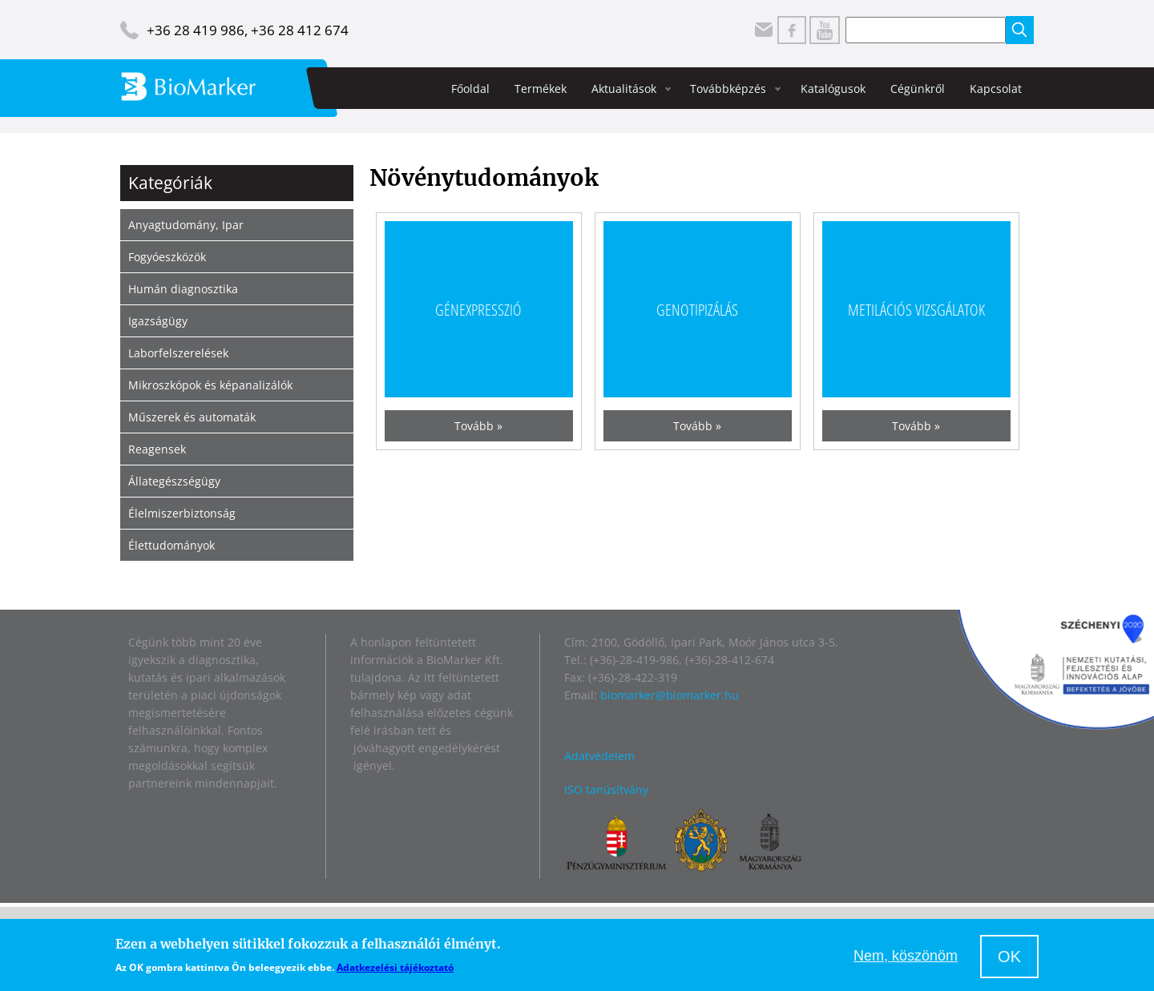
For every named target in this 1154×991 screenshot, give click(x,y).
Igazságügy (158, 320)
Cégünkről (917, 88)
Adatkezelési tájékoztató (395, 967)
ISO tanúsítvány (606, 789)
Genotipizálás (697, 309)
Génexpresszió (478, 309)
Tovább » (478, 425)
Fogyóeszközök (167, 256)
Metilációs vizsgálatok (916, 309)
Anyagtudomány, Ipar (186, 224)
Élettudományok (171, 545)
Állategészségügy (174, 481)
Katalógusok (833, 88)
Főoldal (470, 88)
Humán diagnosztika (183, 288)
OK (1009, 956)
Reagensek (157, 449)
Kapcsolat (996, 88)
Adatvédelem (599, 755)
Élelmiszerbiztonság (182, 513)
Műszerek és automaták (192, 417)
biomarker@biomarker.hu (669, 695)
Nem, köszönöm (905, 956)
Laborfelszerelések (178, 353)
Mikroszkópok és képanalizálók (210, 385)
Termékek (540, 88)
